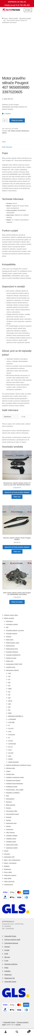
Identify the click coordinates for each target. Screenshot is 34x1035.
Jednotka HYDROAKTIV (13, 655)
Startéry (8, 826)
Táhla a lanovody (9, 881)
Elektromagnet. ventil (12, 642)
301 (9, 691)
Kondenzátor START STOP (14, 664)
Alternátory (9, 621)
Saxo (9, 756)
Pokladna (7, 971)
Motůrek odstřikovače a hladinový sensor (18, 765)
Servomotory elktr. (11, 811)
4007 (9, 704)
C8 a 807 (10, 753)
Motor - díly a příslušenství (12, 860)
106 (9, 676)
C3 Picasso (11, 734)
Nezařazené (7, 869)
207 (9, 685)
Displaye (8, 636)
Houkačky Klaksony (12, 652)
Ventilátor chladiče (11, 835)
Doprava (7, 946)
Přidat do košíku (17, 120)
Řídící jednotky (10, 805)
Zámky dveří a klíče (12, 844)
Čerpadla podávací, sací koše (15, 630)
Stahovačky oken (11, 823)
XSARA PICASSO (13, 762)
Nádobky (6, 866)
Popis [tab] (4, 141)
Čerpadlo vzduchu (11, 633)
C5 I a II (10, 746)
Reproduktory (10, 799)
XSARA (10, 759)
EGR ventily (9, 639)
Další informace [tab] (7, 147)
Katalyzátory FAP (9, 857)
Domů (6, 18)
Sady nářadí (7, 878)
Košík (6, 953)
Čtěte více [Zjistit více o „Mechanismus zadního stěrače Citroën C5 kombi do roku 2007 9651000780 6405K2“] (17, 497)
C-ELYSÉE (11, 722)
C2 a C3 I (11, 728)
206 (9, 682)
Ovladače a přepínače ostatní (15, 777)
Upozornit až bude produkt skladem (17, 492)
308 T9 (10, 701)
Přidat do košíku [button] (17, 602)
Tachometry (9, 829)
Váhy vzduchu (10, 832)
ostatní (8, 771)
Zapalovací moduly (12, 848)
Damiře (18, 1024)
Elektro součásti (13, 18)
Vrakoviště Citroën (10, 936)
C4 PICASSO (12, 743)
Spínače (8, 820)
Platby (6, 967)
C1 (9, 725)
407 (4, 20)
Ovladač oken (10, 774)
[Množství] (5, 120)
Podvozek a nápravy (10, 875)
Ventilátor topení (11, 838)
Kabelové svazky (11, 658)
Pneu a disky (8, 872)
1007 (9, 673)
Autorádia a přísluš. (12, 624)
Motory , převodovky (10, 863)
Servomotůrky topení (12, 814)
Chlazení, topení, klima (11, 615)
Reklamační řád (9, 978)
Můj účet (7, 957)
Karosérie (7, 854)
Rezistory (9, 802)
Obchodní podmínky (10, 964)
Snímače (8, 817)
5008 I (10, 713)
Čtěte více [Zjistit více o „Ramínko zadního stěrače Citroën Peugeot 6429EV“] (17, 551)
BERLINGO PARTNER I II (15, 716)
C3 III (9, 731)
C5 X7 (10, 750)
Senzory (8, 808)
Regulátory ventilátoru (13, 792)
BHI (7, 627)
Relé (7, 795)
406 (9, 707)
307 (9, 694)
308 (9, 698)
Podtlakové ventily (11, 786)
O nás (6, 960)
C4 (9, 737)
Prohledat (17, 1032)
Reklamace (8, 974)
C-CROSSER (12, 719)
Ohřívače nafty (10, 768)
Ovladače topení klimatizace (14, 783)
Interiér (6, 851)
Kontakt (6, 950)
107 (9, 679)
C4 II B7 (10, 740)
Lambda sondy (10, 667)
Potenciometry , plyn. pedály (14, 789)
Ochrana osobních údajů (12, 939)
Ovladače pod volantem (13, 780)
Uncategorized (8, 884)
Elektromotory (10, 645)
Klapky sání (9, 661)
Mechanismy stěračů (25, 18)
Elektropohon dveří (12, 649)
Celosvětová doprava (11, 943)
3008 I (10, 688)
